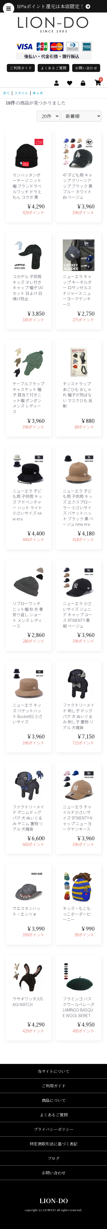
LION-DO (53, 1200)
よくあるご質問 (53, 68)
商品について (54, 1100)
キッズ (38, 92)
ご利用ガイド (21, 68)
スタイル (21, 92)
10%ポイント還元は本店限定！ (53, 6)
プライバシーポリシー (54, 1129)
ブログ (54, 1158)
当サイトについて (53, 1071)
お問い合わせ (86, 68)
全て (6, 92)
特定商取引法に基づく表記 (54, 1144)
